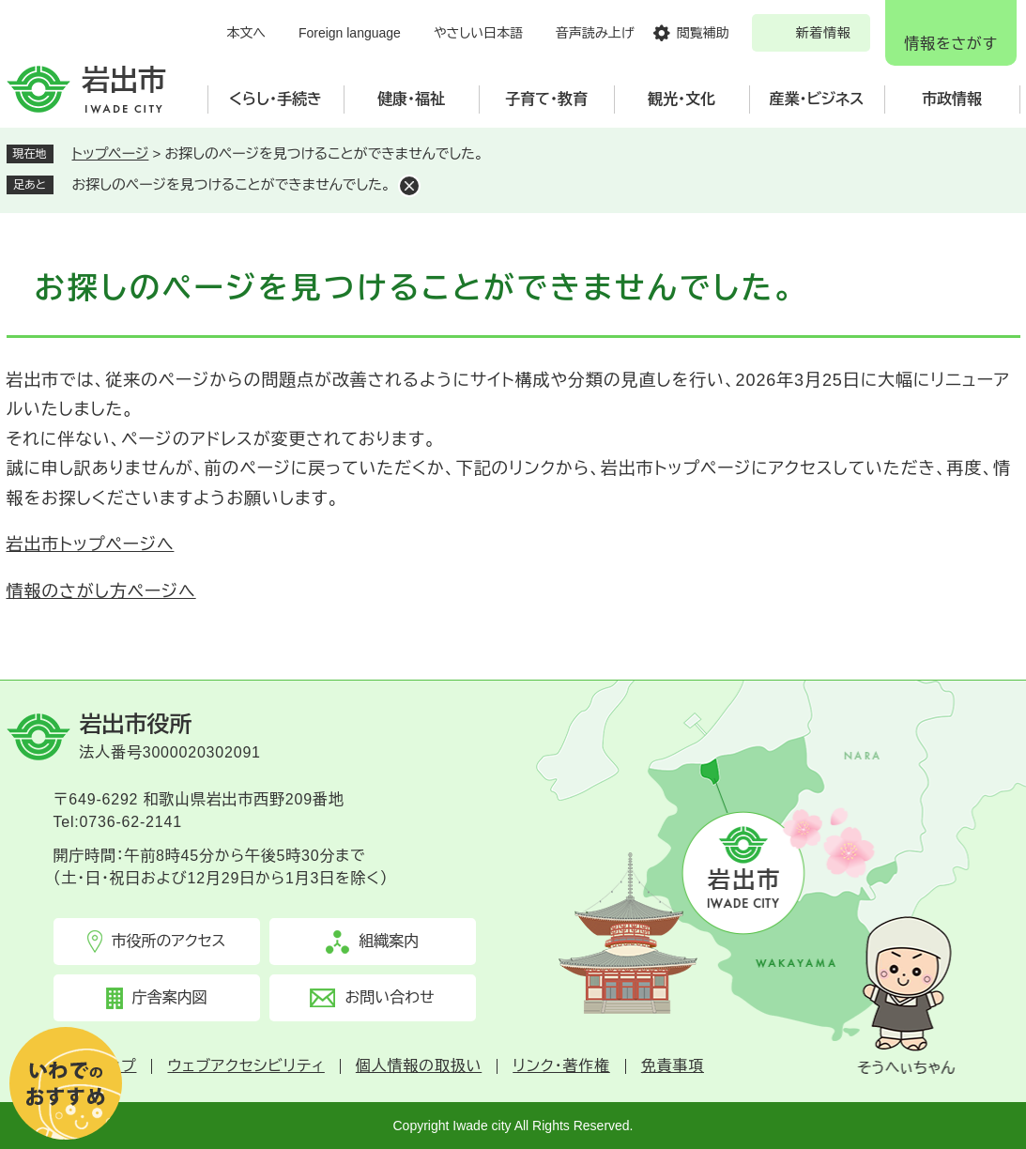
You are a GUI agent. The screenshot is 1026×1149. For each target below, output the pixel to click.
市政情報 (952, 99)
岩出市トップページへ (91, 544)
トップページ (110, 153)
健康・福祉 (411, 99)
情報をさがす (950, 44)
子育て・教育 (546, 99)
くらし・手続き (275, 99)
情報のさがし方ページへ (101, 591)
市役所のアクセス (169, 941)
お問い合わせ (389, 997)
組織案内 (389, 941)
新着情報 (823, 32)
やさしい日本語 (478, 32)
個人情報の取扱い (419, 1066)
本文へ (246, 32)
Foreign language (350, 32)
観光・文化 (681, 99)
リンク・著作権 (561, 1066)
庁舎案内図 (169, 997)
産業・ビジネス (817, 99)
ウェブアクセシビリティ (245, 1066)
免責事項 (672, 1066)
